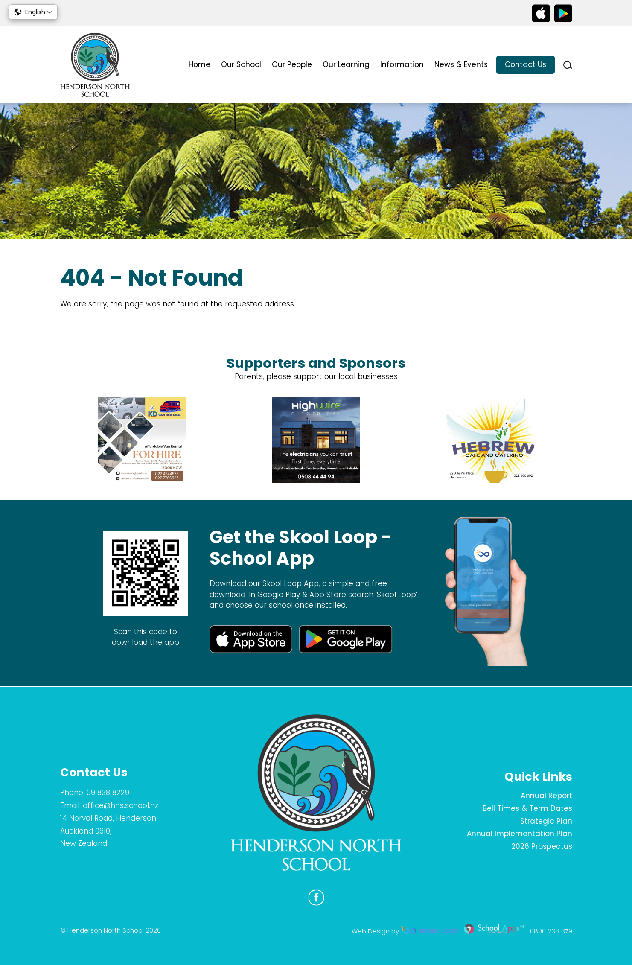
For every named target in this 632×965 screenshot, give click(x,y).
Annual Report (546, 795)
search (567, 65)
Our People (292, 64)
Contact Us (525, 64)
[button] (33, 12)
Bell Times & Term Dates (527, 808)
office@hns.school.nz (120, 805)
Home (199, 64)
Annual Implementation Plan (519, 833)
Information (402, 64)
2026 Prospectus (541, 846)
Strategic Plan (546, 821)
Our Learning (346, 64)
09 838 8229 (108, 792)
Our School (241, 64)
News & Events (461, 64)
